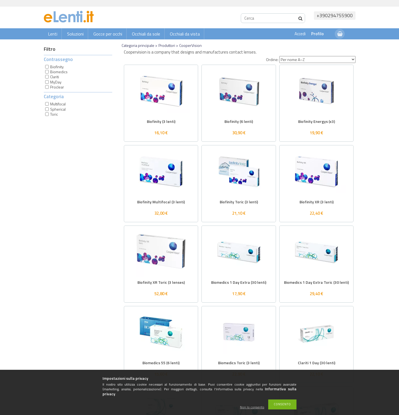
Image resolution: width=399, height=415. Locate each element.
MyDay (56, 82)
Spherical (58, 109)
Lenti (52, 34)
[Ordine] (317, 59)
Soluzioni (75, 34)
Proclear (57, 87)
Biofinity (57, 67)
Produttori (166, 45)
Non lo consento (252, 407)
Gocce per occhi (107, 34)
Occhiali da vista (185, 34)
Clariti (54, 77)
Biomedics (59, 72)
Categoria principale (138, 45)
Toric (54, 114)
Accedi (300, 34)
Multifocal (58, 104)
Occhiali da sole (146, 34)
